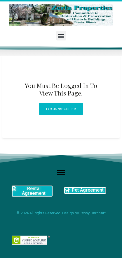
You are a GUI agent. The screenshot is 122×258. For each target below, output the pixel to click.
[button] (61, 35)
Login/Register (61, 109)
